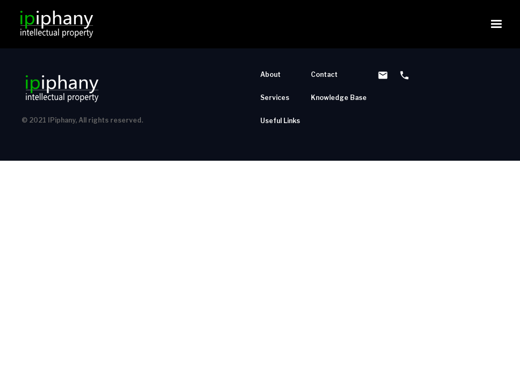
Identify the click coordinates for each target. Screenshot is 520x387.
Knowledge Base (339, 98)
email (382, 75)
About (270, 74)
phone (404, 75)
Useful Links (280, 121)
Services (274, 98)
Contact (324, 74)
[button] (496, 24)
